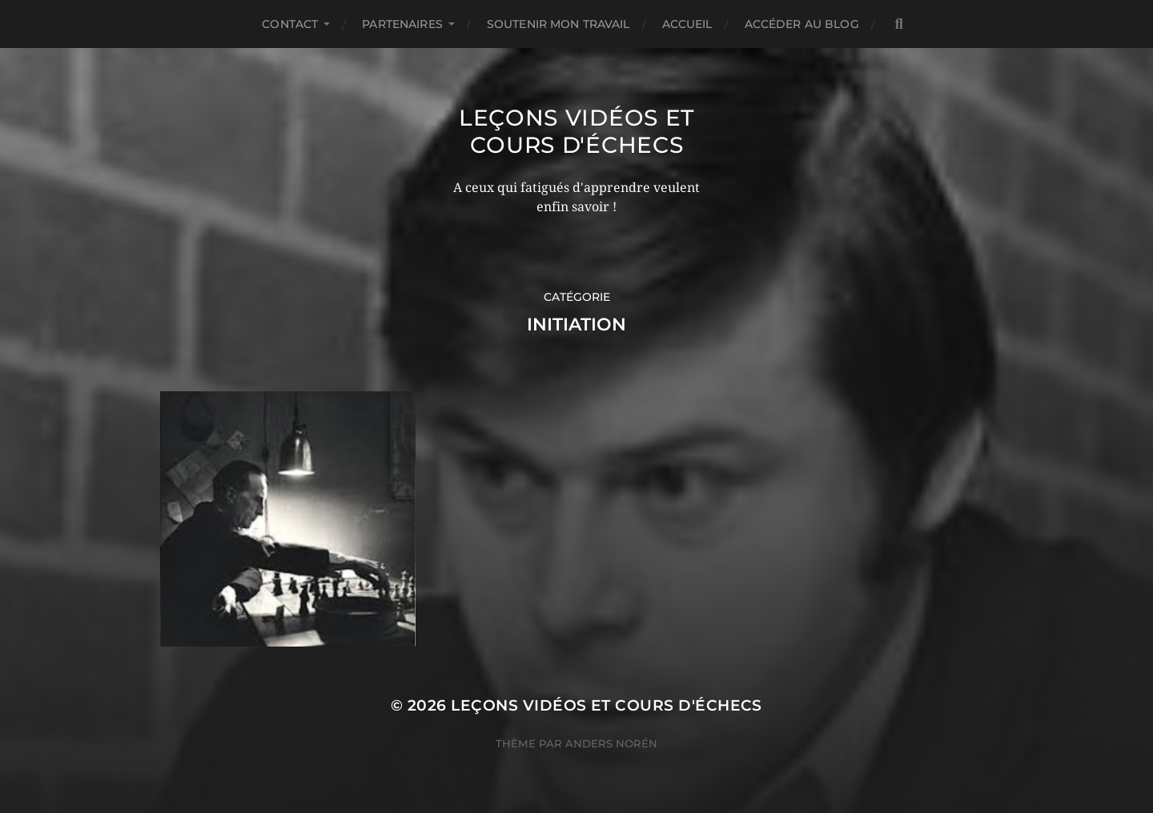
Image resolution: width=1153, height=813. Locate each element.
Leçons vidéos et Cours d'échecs (576, 131)
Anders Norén (611, 743)
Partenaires (402, 24)
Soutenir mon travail (558, 24)
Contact (290, 24)
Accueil (687, 24)
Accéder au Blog (802, 24)
